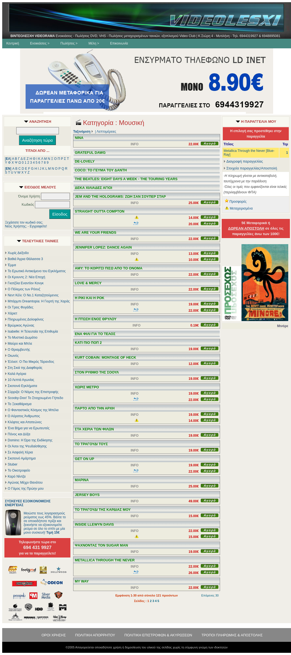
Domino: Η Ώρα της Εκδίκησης (30, 440)
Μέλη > (94, 43)
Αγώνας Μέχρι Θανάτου (25, 482)
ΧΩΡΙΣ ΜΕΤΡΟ (87, 387)
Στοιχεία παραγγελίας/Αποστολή (251, 168)
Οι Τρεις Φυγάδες (20, 307)
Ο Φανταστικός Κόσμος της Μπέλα (33, 410)
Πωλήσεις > (69, 43)
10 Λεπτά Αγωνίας (21, 380)
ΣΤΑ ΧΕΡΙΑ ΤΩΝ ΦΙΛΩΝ (94, 429)
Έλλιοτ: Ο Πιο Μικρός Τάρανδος (31, 362)
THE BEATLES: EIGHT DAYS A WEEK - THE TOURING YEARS (126, 179)
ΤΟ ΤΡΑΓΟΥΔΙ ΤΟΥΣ (91, 444)
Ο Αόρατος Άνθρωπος (24, 416)
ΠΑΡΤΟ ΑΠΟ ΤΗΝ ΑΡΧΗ (95, 408)
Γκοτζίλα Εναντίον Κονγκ (25, 283)
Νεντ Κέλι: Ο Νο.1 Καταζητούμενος (33, 295)
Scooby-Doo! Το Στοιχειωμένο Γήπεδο (35, 398)
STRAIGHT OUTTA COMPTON (99, 211)
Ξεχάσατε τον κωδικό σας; (24, 222)
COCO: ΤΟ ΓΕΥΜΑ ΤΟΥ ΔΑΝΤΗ (101, 170)
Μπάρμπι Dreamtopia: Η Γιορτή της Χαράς (39, 301)
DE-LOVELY (85, 161)
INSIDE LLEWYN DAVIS (94, 524)
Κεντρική (12, 43)
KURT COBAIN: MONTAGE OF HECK (105, 357)
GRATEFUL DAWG (90, 152)
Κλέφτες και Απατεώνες (25, 422)
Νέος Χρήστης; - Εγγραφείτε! (26, 226)
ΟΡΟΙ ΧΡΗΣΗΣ (54, 635)
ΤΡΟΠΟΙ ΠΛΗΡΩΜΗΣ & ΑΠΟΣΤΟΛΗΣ (232, 635)
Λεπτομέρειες (106, 131)
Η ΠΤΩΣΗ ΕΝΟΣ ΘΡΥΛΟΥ (96, 319)
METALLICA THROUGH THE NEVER (105, 560)
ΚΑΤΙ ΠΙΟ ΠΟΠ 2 (88, 343)
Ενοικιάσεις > (40, 43)
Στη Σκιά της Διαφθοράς (25, 368)
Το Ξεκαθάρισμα (19, 404)
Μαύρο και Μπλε (20, 343)
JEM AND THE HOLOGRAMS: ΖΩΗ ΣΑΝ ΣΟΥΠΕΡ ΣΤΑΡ (120, 196)
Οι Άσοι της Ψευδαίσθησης (27, 446)
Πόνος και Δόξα (19, 434)
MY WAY (82, 581)
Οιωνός (13, 356)
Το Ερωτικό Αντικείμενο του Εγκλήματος (37, 271)
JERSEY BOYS (87, 495)
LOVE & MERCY (88, 283)
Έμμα (12, 265)
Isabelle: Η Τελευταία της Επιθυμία (33, 331)
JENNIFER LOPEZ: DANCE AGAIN (103, 247)
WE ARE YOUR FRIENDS (95, 232)
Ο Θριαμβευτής (19, 350)
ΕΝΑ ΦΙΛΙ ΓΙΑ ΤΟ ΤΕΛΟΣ (95, 334)
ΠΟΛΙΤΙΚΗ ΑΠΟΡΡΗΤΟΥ (95, 635)
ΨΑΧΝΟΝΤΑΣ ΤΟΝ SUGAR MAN (101, 545)
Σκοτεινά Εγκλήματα (22, 386)
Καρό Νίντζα (17, 476)
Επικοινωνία (119, 43)
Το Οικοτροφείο (19, 470)
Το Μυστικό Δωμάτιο (22, 337)
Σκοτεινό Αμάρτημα (22, 458)
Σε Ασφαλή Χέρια (20, 452)
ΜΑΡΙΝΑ (82, 480)
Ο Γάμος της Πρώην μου (25, 488)
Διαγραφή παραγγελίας (243, 161)
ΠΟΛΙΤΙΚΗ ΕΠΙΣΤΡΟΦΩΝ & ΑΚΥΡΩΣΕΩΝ (158, 635)
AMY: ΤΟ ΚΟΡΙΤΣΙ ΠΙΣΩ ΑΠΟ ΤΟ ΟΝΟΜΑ (108, 268)
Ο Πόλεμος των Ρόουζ (24, 289)
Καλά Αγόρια (17, 374)
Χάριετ (12, 313)
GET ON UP (84, 459)
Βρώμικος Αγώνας (21, 325)
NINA (79, 138)
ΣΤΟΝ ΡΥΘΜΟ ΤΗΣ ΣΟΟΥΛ (97, 372)
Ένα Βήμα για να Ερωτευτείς (29, 428)
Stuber (12, 464)
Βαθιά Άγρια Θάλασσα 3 (25, 259)
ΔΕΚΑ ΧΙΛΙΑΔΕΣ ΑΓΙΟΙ (93, 188)
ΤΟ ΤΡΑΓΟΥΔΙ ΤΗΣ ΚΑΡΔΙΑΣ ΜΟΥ (103, 510)
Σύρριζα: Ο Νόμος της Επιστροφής (33, 392)
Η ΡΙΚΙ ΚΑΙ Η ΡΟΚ (89, 298)
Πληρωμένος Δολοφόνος (26, 319)
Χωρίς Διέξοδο (18, 253)
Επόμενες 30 (210, 595)
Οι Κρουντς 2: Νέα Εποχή (26, 277)
